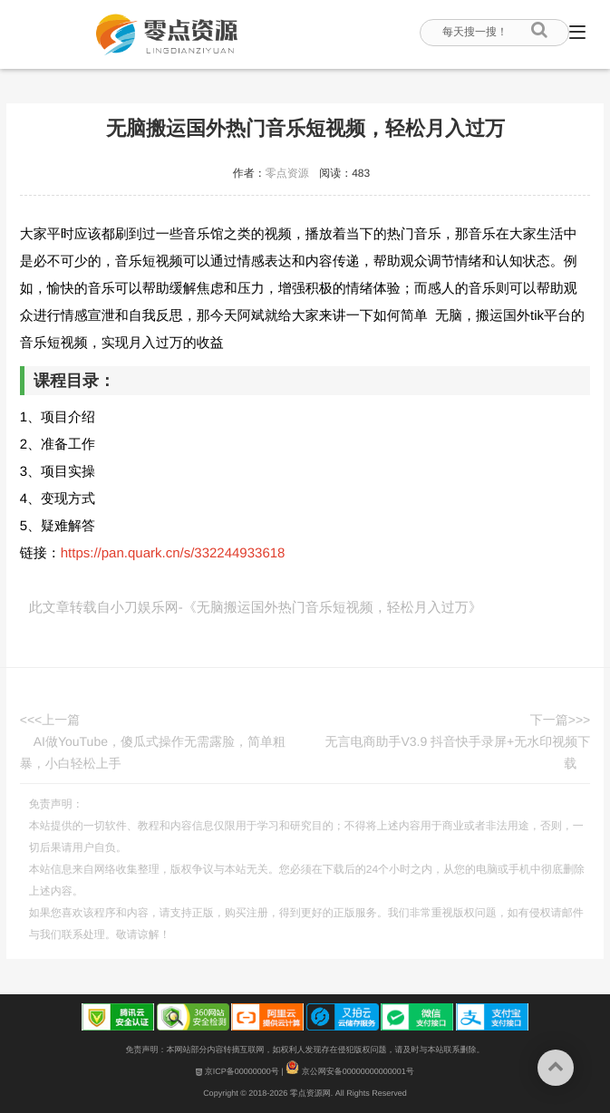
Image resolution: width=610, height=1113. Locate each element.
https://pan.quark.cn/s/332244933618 (173, 553)
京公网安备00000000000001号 (350, 1071)
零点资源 (287, 173)
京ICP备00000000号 (237, 1071)
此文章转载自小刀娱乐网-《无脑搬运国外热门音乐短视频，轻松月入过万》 (255, 607)
